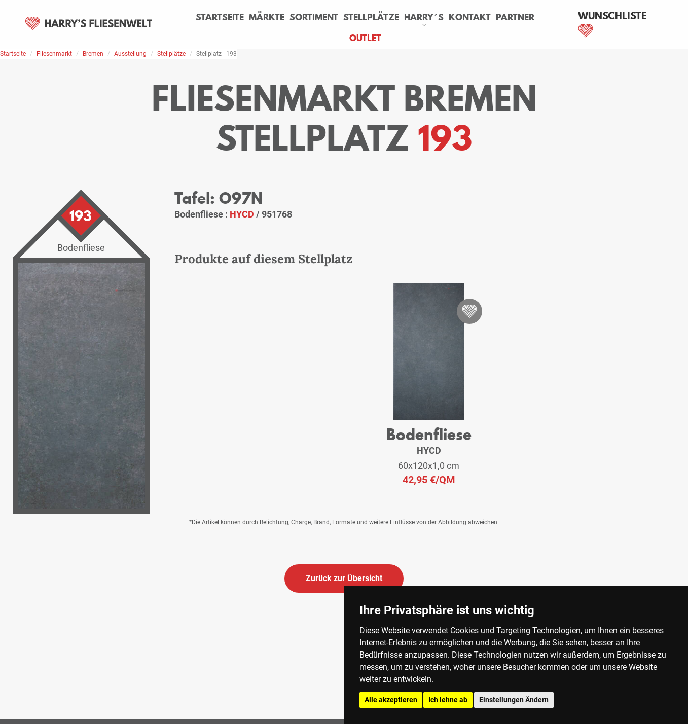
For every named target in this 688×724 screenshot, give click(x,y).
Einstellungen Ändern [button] (514, 700)
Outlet (365, 38)
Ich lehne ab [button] (447, 700)
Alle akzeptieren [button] (391, 700)
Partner (515, 17)
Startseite (220, 17)
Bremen (93, 53)
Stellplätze (371, 17)
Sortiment (313, 17)
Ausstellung (130, 53)
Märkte (266, 17)
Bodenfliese (429, 434)
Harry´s (424, 17)
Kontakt (470, 17)
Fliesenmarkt (54, 53)
